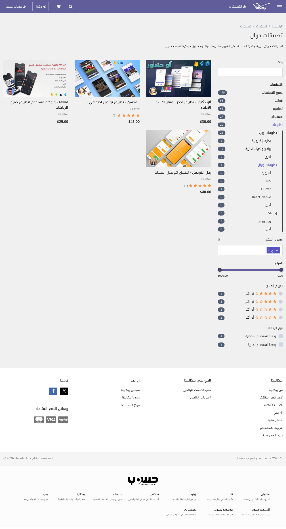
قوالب (250, 100)
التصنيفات (276, 84)
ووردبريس (244, 221)
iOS (244, 181)
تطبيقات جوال (247, 165)
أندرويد (244, 173)
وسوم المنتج (250, 239)
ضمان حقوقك (274, 420)
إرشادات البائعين (200, 398)
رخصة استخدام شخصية (260, 336)
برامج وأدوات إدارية (244, 149)
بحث (280, 62)
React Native (244, 197)
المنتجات (261, 26)
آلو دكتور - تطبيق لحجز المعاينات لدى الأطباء (182, 105)
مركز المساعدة (130, 405)
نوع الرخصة (275, 328)
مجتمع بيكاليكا (130, 390)
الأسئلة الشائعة (273, 405)
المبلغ (279, 263)
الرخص (278, 413)
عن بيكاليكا (276, 390)
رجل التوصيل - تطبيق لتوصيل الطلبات (182, 172)
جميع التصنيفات (250, 92)
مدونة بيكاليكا (131, 398)
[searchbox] (264, 250)
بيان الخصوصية (272, 436)
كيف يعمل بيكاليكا (271, 398)
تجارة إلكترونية (244, 141)
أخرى (244, 157)
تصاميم (250, 108)
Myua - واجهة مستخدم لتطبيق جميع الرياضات (39, 105)
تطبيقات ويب (247, 133)
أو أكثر (260, 294)
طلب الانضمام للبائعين (197, 390)
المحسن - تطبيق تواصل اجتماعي (114, 102)
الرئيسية (277, 26)
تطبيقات (245, 26)
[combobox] (250, 250)
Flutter (244, 189)
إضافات (247, 213)
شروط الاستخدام (271, 428)
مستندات (250, 116)
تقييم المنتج (274, 286)
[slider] (281, 270)
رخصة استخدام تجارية (262, 344)
